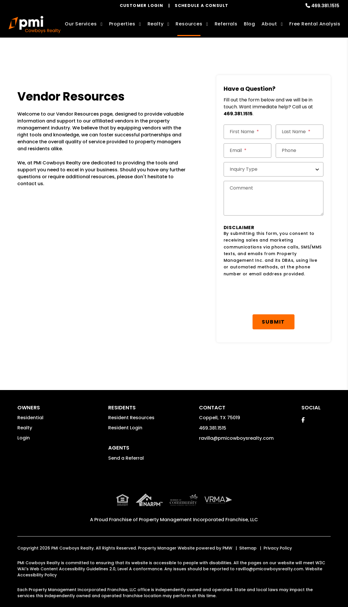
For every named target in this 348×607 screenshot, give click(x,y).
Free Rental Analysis (314, 24)
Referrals (226, 24)
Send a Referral (126, 458)
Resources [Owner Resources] (189, 24)
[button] (303, 420)
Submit (273, 321)
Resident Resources (131, 417)
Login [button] (23, 438)
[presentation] (268, 296)
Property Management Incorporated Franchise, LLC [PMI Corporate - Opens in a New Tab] (198, 519)
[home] (34, 24)
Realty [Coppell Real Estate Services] (156, 24)
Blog (249, 24)
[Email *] (247, 150)
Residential (30, 417)
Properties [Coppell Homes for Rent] (122, 24)
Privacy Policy (278, 548)
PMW (227, 548)
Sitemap (248, 548)
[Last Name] (299, 132)
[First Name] (247, 132)
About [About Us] (269, 24)
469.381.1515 (325, 5)
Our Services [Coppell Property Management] (81, 24)
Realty (24, 427)
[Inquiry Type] (273, 169)
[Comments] (273, 198)
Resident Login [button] (125, 427)
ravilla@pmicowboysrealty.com (236, 438)
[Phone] (299, 150)
